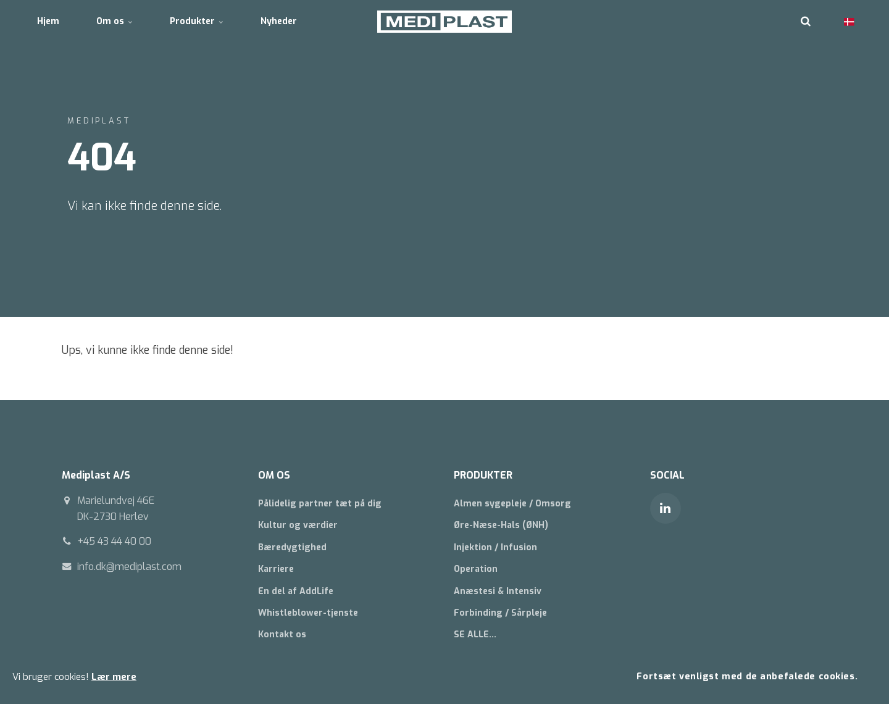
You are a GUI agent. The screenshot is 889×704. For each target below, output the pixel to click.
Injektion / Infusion (495, 547)
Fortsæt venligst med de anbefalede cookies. (747, 676)
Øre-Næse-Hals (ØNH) (501, 525)
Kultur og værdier (298, 525)
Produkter (196, 21)
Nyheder (279, 21)
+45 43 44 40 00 (114, 541)
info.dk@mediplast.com (129, 566)
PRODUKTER (483, 475)
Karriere (276, 569)
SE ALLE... (475, 634)
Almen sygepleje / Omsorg (512, 503)
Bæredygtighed (292, 547)
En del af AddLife (295, 591)
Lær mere (113, 677)
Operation (476, 569)
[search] (805, 21)
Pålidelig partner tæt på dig (320, 503)
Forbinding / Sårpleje (500, 613)
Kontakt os (282, 634)
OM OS (274, 475)
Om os (114, 21)
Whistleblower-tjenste (308, 613)
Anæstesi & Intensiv (497, 591)
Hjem (48, 21)
